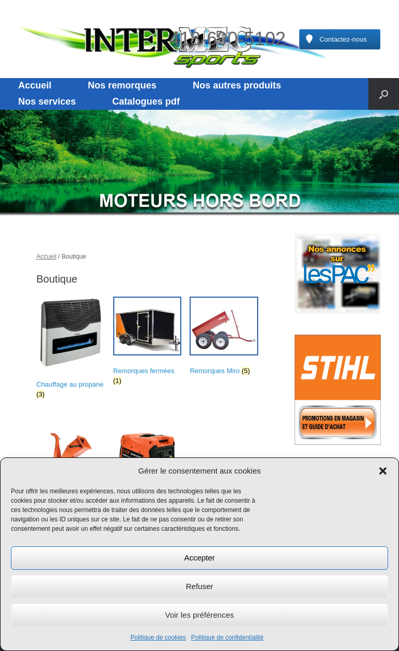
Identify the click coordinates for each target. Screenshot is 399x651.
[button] (383, 471)
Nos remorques (122, 85)
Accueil (34, 85)
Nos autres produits (237, 85)
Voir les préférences (199, 614)
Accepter (199, 557)
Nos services (47, 101)
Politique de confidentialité (227, 637)
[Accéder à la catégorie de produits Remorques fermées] (147, 343)
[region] (199, 162)
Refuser (200, 586)
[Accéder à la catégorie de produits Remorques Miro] (224, 338)
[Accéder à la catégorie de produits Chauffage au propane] (70, 350)
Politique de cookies (158, 637)
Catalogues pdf (146, 101)
